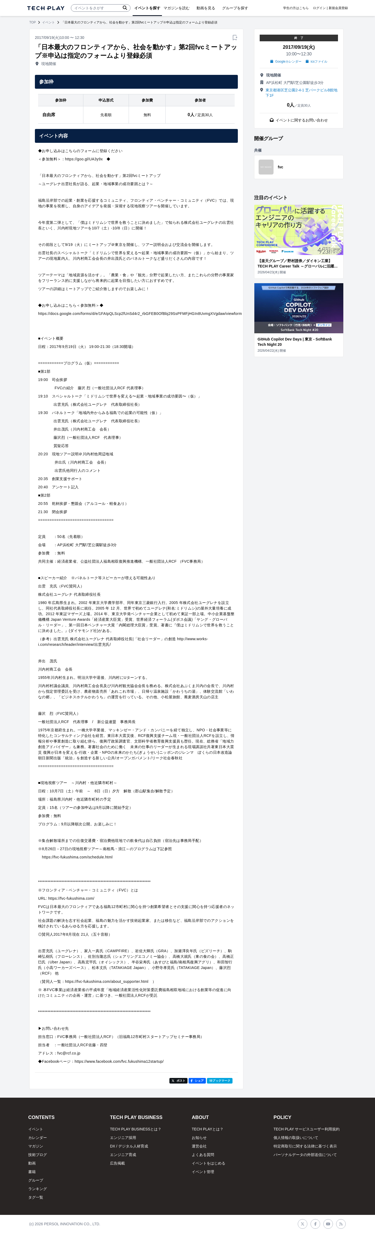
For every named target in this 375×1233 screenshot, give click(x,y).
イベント (48, 22)
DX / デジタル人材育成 (129, 1146)
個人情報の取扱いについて (296, 1137)
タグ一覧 (35, 1197)
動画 (32, 1163)
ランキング (37, 1189)
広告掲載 (117, 1163)
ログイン (319, 8)
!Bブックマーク (219, 1080)
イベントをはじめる (208, 1163)
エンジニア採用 (123, 1137)
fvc (280, 167)
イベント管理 (203, 1172)
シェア (197, 1080)
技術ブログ (37, 1155)
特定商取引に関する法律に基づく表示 (305, 1146)
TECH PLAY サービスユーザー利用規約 (307, 1129)
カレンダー (37, 1137)
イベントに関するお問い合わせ (299, 120)
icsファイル (316, 61)
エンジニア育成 (123, 1155)
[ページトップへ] (45, 8)
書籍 (32, 1172)
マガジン (35, 1146)
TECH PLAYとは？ (207, 1129)
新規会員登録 (338, 8)
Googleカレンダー (285, 61)
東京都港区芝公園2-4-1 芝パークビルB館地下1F (301, 93)
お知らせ (199, 1137)
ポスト (179, 1080)
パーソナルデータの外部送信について (305, 1155)
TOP (32, 22)
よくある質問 (203, 1155)
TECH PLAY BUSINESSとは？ (135, 1129)
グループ (35, 1180)
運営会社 (199, 1146)
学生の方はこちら (296, 8)
